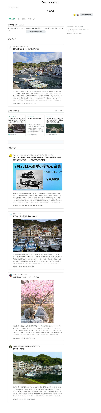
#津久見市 (31, 266)
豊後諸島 (16, 28)
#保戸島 (28, 103)
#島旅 (14, 103)
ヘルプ (80, 29)
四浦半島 (29, 28)
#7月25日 (15, 205)
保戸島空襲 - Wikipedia (34, 118)
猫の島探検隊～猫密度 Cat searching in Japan (24, 346)
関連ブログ (31, 19)
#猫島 (28, 399)
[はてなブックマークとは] (18, 111)
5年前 (38, 346)
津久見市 (55, 28)
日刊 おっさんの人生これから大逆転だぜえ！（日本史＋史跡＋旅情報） (31, 155)
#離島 (19, 103)
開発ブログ (85, 29)
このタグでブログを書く (86, 14)
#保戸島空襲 (28, 205)
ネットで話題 (21, 19)
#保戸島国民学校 (37, 205)
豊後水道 (38, 28)
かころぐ (15, 213)
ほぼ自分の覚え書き (18, 274)
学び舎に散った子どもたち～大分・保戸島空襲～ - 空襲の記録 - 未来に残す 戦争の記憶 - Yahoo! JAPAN (55, 120)
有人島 (48, 28)
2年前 (26, 46)
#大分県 (25, 266)
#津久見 (23, 338)
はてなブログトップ (71, 31)
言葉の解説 (12, 19)
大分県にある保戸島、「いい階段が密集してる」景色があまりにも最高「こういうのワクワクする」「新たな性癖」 (16, 120)
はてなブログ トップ (13, 7)
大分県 (10, 28)
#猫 (25, 399)
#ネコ (33, 338)
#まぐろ (33, 103)
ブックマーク (12, 116)
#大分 (23, 103)
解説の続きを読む (36, 31)
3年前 (19, 213)
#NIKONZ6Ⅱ (16, 338)
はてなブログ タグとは (72, 29)
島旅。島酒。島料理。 (18, 46)
